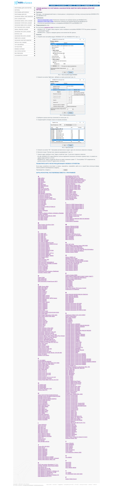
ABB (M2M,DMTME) (43, 186)
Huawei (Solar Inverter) (44, 417)
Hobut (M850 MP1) (43, 411)
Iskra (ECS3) (41, 440)
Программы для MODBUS (22, 12)
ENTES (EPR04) (42, 293)
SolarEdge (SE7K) (70, 435)
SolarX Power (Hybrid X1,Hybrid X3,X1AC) (76, 437)
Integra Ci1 (41, 437)
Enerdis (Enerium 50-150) (44, 351)
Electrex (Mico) (42, 324)
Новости (95, 484)
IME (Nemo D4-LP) (43, 432)
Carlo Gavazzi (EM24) (43, 245)
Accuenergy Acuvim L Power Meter (47, 199)
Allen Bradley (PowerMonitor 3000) (47, 215)
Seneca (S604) (69, 377)
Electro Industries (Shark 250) (45, 328)
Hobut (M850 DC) (42, 409)
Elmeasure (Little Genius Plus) (45, 338)
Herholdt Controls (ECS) (44, 397)
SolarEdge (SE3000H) (71, 426)
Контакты (95, 5)
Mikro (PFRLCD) (69, 239)
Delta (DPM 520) (42, 278)
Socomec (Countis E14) (71, 399)
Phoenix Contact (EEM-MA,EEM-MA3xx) (75, 277)
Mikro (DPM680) (69, 238)
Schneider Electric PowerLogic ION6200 (75, 355)
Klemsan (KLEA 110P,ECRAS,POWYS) (75, 180)
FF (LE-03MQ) (41, 360)
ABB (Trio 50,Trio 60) (43, 188)
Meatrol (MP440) (69, 232)
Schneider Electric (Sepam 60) (73, 344)
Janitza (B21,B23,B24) (43, 446)
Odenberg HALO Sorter (71, 258)
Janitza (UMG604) (42, 453)
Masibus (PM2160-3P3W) (72, 226)
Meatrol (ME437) (69, 230)
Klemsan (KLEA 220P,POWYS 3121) (74, 181)
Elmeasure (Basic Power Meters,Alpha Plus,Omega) (51, 335)
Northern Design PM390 (71, 252)
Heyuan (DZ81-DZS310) (44, 400)
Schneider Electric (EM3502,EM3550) (75, 326)
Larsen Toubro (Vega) (71, 212)
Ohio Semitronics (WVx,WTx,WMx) (74, 259)
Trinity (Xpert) (68, 451)
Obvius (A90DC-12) (70, 257)
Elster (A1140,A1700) (43, 347)
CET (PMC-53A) (42, 238)
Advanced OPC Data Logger (23, 31)
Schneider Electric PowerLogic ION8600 (75, 363)
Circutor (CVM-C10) (43, 266)
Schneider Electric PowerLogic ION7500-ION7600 (78, 359)
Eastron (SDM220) (42, 304)
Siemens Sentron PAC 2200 (72, 387)
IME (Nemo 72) (42, 427)
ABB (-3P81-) (41, 178)
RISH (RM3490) (69, 302)
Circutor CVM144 (42, 270)
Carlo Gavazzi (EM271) (44, 249)
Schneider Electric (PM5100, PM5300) (75, 335)
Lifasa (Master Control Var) (72, 216)
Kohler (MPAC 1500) (70, 193)
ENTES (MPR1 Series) (44, 295)
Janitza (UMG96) (42, 455)
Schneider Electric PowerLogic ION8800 (75, 364)
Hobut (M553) (41, 408)
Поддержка (87, 5)
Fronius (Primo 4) (42, 370)
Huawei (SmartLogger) (44, 415)
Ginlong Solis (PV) (42, 390)
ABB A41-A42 (41, 191)
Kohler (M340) (69, 190)
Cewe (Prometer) (42, 260)
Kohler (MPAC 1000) (70, 191)
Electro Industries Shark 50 (45, 330)
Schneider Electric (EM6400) (72, 329)
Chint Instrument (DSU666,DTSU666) (47, 263)
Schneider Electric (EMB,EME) (73, 333)
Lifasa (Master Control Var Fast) (73, 214)
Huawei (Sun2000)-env (44, 418)
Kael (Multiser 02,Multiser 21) (45, 473)
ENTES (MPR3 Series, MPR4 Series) (47, 298)
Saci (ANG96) (69, 320)
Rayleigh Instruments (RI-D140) (73, 303)
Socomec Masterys (70, 421)
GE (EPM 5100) (42, 384)
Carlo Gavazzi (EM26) (43, 246)
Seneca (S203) (69, 376)
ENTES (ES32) (42, 294)
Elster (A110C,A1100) (43, 346)
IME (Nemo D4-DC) (43, 429)
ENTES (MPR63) (42, 300)
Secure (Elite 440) (70, 369)
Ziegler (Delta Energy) (71, 479)
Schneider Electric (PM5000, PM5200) (75, 334)
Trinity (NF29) (68, 448)
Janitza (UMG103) (42, 449)
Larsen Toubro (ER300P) (71, 209)
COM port (53, 5)
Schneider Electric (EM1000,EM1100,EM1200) (77, 325)
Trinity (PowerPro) (70, 449)
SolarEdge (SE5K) (70, 433)
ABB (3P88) (41, 180)
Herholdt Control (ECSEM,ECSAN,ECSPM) (49, 396)
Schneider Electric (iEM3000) (72, 348)
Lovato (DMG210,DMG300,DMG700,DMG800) (77, 218)
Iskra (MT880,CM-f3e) (43, 441)
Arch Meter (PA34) (42, 219)
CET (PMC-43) (42, 236)
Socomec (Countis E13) (71, 398)
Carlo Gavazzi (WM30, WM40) (46, 255)
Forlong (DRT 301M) (43, 368)
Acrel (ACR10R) (42, 200)
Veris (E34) (68, 463)
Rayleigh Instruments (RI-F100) (73, 306)
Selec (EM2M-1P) (70, 370)
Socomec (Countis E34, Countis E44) (75, 404)
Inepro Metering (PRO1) (44, 433)
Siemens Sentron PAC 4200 (72, 390)
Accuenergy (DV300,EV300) (45, 197)
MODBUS (70, 5)
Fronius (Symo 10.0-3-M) (44, 373)
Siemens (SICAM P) (70, 385)
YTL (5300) (68, 472)
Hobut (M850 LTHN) (43, 410)
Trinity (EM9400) (69, 444)
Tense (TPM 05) (69, 443)
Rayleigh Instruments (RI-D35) (73, 304)
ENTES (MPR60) (42, 299)
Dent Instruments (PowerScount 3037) (48, 281)
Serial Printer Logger (21, 29)
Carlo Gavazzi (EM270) (44, 248)
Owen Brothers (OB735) (71, 268)
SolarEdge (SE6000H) (71, 434)
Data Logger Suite (20, 18)
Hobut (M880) (41, 413)
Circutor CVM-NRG (43, 268)
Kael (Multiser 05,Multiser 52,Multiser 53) (48, 475)
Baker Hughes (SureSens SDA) (46, 224)
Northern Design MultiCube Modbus (74, 250)
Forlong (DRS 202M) (43, 365)
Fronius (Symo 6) (42, 375)
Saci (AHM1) (68, 318)
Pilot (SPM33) (69, 282)
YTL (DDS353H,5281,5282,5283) (73, 474)
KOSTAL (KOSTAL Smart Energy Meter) (48, 465)
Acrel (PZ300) (41, 205)
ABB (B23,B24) (42, 184)
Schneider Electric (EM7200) (72, 331)
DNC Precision (19, 53)
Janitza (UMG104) (42, 450)
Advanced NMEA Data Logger (23, 25)
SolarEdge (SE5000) (70, 430)
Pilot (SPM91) (69, 284)
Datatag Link (18, 33)
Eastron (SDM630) (42, 308)
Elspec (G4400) (42, 345)
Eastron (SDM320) (42, 307)
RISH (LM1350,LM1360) (71, 295)
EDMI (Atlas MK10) (43, 287)
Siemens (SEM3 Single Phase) (73, 382)
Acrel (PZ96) (41, 209)
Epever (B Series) (42, 354)
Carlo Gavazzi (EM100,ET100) (46, 242)
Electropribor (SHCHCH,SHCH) (46, 333)
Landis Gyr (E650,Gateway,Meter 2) (74, 205)
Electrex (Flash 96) (43, 321)
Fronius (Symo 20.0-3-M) (44, 374)
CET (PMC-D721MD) (43, 240)
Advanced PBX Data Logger (23, 36)
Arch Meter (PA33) (42, 218)
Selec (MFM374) (69, 372)
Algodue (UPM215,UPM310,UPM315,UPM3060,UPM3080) (51, 212)
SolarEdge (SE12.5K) (70, 425)
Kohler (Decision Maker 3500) (73, 186)
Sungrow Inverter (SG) (71, 438)
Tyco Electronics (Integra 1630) (73, 452)
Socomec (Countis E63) (71, 407)
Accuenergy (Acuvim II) (44, 196)
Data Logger (61, 5)
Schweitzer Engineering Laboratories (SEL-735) (77, 367)
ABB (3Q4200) (41, 182)
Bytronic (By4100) (42, 226)
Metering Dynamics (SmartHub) (73, 235)
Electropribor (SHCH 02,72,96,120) (47, 332)
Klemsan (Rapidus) (70, 183)
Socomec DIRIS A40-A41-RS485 (73, 420)
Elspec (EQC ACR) (43, 343)
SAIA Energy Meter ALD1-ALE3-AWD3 (75, 315)
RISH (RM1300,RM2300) (71, 297)
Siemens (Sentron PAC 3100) (73, 386)
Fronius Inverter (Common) (45, 378)
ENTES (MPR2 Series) (44, 296)
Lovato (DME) (69, 217)
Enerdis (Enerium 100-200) (45, 348)
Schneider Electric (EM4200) (72, 328)
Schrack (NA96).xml (70, 365)
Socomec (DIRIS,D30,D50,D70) (73, 416)
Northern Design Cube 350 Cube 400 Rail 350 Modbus (79, 249)
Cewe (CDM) (41, 258)
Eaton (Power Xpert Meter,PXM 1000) (47, 315)
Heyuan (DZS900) (42, 402)
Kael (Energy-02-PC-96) (44, 468)
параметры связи (48, 27)
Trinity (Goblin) (69, 446)
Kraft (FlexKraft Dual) (70, 196)
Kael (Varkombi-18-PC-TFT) (72, 177)
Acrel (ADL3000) (42, 204)
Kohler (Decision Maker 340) (72, 185)
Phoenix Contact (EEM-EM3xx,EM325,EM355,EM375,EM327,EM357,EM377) (79, 275)
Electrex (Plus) (41, 325)
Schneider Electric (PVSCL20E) (73, 342)
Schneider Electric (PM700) (72, 338)
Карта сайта (49, 484)
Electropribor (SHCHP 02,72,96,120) (47, 334)
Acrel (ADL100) (42, 201)
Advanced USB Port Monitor (23, 40)
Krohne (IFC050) (69, 199)
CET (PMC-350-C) (42, 235)
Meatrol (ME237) (69, 229)
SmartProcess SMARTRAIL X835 (74, 394)
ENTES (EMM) (42, 290)
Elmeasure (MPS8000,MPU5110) (46, 339)
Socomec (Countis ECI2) (71, 408)
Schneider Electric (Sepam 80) (73, 346)
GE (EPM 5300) (42, 386)
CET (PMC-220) (42, 233)
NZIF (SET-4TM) (69, 244)
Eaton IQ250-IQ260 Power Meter (46, 316)
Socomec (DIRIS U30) (71, 415)
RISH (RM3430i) (69, 298)
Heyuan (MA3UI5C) (43, 404)
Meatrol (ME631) (69, 231)
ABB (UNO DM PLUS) (43, 189)
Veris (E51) (68, 466)
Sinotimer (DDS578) (70, 392)
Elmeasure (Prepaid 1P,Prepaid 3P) (47, 341)
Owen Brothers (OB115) (71, 265)
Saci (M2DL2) (68, 321)
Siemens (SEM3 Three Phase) (73, 383)
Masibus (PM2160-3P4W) (72, 227)
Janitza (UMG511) (42, 451)
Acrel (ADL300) (42, 202)
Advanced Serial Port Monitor (24, 16)
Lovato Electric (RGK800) (71, 221)
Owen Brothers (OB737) (71, 270)
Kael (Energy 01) (42, 467)
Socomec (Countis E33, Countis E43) (75, 403)
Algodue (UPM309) (43, 214)
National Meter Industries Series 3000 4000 (76, 245)
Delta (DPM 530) (42, 280)
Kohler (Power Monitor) (71, 194)
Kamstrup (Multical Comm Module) (74, 178)
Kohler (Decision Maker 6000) (73, 189)
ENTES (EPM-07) (42, 291)
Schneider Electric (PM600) (72, 337)
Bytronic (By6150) (42, 227)
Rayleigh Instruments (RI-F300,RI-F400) (75, 310)
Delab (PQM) (41, 277)
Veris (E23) (68, 462)
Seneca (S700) (69, 378)
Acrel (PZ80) (41, 208)
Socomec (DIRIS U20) (71, 413)
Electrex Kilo (41, 326)
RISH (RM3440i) (69, 301)
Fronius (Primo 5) (42, 372)
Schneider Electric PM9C (71, 352)
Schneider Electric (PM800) (72, 339)
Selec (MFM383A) (70, 373)
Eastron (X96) (41, 309)
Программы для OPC (21, 14)
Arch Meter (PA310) (43, 217)
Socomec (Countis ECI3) (71, 409)
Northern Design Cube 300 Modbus (74, 248)
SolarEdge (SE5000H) (71, 431)
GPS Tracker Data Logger (22, 27)
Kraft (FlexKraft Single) (71, 198)
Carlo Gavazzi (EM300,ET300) (46, 250)
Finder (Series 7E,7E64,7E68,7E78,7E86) (48, 362)
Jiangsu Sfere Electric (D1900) (46, 457)
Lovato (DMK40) (69, 220)
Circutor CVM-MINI (43, 267)
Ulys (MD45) (68, 457)
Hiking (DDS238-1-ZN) (44, 405)
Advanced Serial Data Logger (23, 20)
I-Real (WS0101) (42, 424)
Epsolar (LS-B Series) (43, 355)
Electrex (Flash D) (42, 322)
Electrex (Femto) (42, 320)
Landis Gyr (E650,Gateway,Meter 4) (74, 208)
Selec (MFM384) (69, 374)
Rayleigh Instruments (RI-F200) (73, 307)
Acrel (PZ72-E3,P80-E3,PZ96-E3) (46, 206)
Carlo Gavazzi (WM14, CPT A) (46, 253)
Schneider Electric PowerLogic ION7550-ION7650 (78, 360)
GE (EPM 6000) (42, 387)
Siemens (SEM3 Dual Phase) (72, 381)
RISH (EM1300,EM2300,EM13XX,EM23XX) (76, 294)
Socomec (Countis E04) (71, 396)
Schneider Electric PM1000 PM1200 (74, 350)
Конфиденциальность (38, 485)
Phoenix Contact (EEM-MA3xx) (73, 279)
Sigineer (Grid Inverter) (71, 391)
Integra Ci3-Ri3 (42, 439)
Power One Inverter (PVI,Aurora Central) (75, 288)
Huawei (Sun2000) (42, 419)
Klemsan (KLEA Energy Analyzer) (74, 182)
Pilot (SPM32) (69, 281)
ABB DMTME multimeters (44, 193)
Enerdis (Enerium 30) (43, 350)
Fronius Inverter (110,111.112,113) (47, 377)
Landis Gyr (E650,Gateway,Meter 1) (74, 204)
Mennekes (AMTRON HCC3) (72, 234)
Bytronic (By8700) (42, 228)
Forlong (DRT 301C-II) (43, 366)
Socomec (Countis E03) (71, 395)
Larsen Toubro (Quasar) (71, 211)
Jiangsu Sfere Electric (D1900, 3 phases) (48, 458)
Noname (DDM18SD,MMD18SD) (73, 247)
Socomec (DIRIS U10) (71, 412)
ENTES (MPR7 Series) (44, 302)
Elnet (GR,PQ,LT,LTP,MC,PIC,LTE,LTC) (48, 342)
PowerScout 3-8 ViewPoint (72, 289)
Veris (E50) (68, 465)
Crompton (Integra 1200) (44, 272)
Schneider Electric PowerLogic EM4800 (75, 354)
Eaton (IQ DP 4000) (43, 311)
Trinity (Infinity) (69, 447)
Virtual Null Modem (20, 42)
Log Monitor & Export (21, 55)
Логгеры (17, 10)
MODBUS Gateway (20, 49)
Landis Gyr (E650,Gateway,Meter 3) (74, 207)
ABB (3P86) (41, 179)
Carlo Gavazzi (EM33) (43, 251)
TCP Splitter (18, 46)
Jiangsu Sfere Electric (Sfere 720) (46, 459)
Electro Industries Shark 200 (45, 329)
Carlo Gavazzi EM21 (43, 257)
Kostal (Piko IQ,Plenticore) (72, 195)
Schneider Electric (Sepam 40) (73, 343)
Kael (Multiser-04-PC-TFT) (72, 176)
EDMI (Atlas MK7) (42, 289)
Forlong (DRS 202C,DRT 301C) (46, 364)
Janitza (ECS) (41, 447)
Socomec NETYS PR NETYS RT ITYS (75, 422)
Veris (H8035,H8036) (70, 467)
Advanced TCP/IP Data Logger (23, 23)
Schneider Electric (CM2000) (72, 324)
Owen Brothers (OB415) (71, 266)
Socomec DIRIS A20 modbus (72, 418)
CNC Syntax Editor (20, 51)
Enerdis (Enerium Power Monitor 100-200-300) (50, 352)
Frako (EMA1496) (42, 369)
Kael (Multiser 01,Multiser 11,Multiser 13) (48, 471)
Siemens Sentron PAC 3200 (72, 389)
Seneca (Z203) (69, 379)
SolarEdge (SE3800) (70, 428)
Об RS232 (76, 484)
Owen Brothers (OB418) (71, 267)
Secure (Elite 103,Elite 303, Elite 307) (75, 368)
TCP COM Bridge (19, 44)
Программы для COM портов (23, 7)
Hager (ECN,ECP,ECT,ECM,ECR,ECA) (48, 395)
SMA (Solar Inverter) (70, 317)
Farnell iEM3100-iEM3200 (44, 361)
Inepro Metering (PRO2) (44, 435)
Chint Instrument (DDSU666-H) (46, 262)
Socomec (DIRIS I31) (70, 411)
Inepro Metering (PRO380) (45, 436)
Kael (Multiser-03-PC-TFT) (44, 476)
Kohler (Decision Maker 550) (72, 187)
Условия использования (28, 485)
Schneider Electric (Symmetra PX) (74, 347)
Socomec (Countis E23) (71, 400)
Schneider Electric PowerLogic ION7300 (75, 356)
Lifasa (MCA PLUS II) (70, 213)
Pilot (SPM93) (69, 285)
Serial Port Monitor (83, 484)
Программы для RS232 (68, 484)
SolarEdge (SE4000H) (71, 429)
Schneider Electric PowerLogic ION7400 (75, 357)
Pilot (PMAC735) (69, 280)
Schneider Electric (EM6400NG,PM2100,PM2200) (78, 330)
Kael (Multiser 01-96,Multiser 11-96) (47, 472)
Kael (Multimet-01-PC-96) (44, 469)
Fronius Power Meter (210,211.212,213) (48, 379)
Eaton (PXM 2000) (42, 313)
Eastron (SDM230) (42, 306)
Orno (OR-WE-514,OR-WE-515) (73, 262)
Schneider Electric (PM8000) (72, 341)
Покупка (78, 5)
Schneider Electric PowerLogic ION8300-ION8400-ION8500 (80, 361)
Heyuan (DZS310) (42, 401)
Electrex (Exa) (41, 319)
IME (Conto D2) (42, 426)
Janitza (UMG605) (42, 454)
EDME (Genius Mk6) (43, 286)
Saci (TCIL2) (68, 322)
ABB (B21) (40, 183)
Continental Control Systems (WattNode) (48, 271)
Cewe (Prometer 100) (43, 259)
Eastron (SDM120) (42, 303)
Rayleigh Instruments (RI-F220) (73, 308)
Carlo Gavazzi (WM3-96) (44, 254)
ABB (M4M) (41, 187)
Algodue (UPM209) (43, 210)
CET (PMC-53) (42, 237)
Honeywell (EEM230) (43, 414)
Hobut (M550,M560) (43, 406)
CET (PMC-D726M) (43, 241)
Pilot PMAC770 (69, 286)
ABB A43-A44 (41, 192)
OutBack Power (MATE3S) (72, 263)
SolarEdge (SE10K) (70, 424)
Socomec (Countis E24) (71, 402)
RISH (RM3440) (69, 299)
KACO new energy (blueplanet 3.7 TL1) (48, 464)
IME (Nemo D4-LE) (43, 431)
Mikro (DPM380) (69, 236)
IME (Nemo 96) (42, 428)
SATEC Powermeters (70, 316)
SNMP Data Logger (20, 38)
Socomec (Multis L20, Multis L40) (74, 417)
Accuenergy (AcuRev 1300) (45, 195)
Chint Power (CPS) (43, 264)
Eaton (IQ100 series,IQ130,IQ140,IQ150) (48, 312)
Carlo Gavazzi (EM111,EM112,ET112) (48, 244)
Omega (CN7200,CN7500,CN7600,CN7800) (76, 261)
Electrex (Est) (41, 317)
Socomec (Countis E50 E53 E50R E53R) (75, 405)
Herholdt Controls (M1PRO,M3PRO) (47, 398)
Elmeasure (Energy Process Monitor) (47, 337)
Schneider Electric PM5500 (72, 351)
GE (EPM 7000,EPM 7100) (45, 388)
